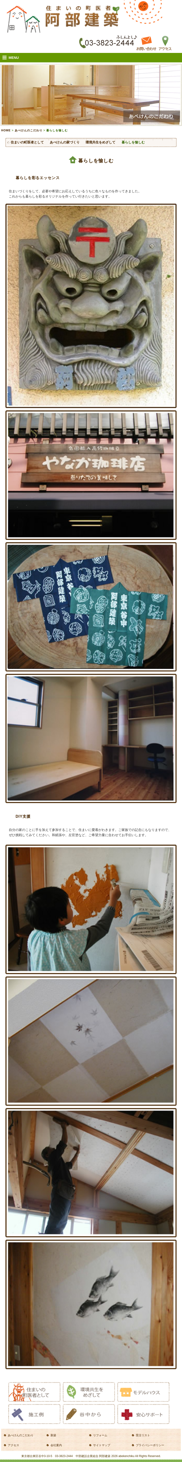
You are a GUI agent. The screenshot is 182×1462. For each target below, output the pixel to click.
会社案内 (56, 1445)
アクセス (13, 1445)
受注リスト (143, 1435)
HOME (6, 130)
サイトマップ (101, 1445)
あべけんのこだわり (28, 130)
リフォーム (100, 1435)
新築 (53, 1435)
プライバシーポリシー (150, 1445)
